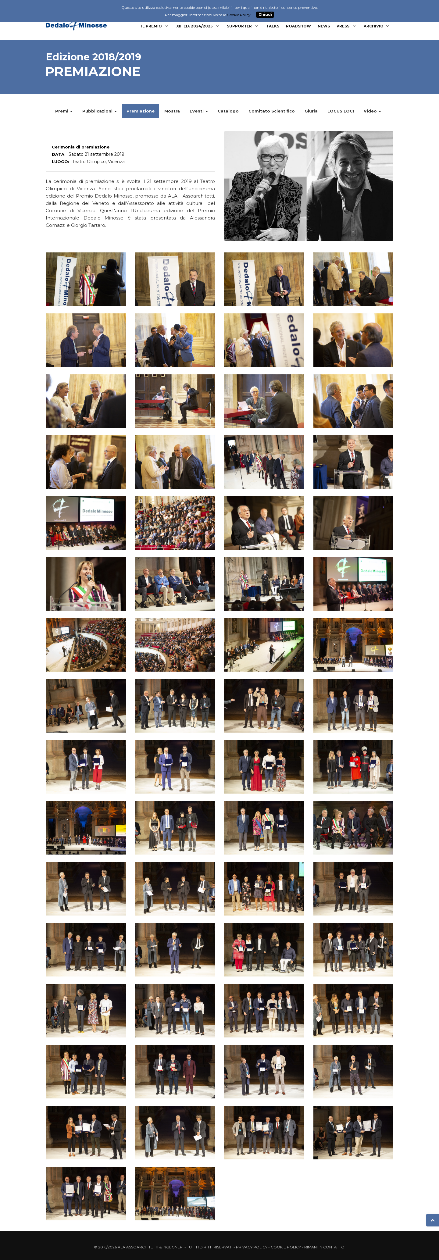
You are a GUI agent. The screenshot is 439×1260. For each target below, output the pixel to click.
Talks (272, 26)
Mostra (172, 111)
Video (372, 111)
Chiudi (265, 14)
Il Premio (155, 26)
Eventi (199, 111)
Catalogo (228, 111)
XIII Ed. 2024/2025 (198, 26)
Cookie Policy (286, 1247)
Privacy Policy (251, 1247)
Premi (64, 111)
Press (347, 26)
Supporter (243, 26)
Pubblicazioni (99, 111)
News (324, 26)
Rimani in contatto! (324, 1247)
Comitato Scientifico (271, 111)
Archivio (377, 26)
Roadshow (298, 26)
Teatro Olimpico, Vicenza (98, 161)
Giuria (311, 111)
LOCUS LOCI (340, 111)
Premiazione (141, 111)
